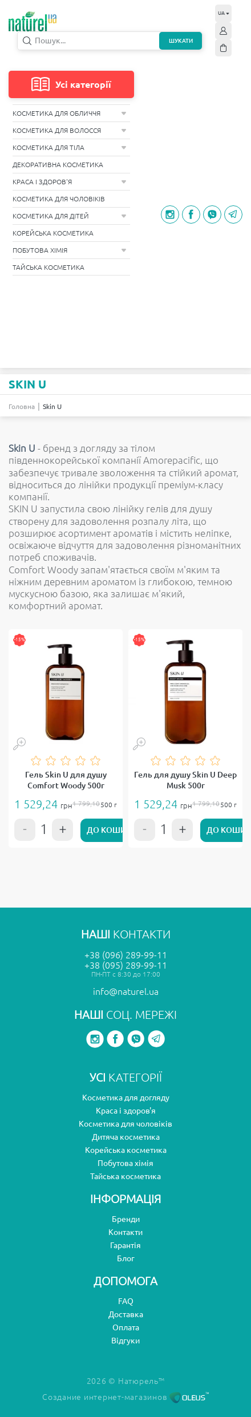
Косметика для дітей (70, 216)
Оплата (125, 1327)
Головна (22, 406)
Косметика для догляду (125, 1097)
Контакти (125, 1232)
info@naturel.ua (126, 991)
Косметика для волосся (70, 130)
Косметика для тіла (70, 147)
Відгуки (125, 1340)
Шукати (181, 41)
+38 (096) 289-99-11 (125, 955)
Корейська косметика (53, 233)
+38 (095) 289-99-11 (125, 965)
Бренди (126, 1219)
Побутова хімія (70, 250)
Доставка (125, 1314)
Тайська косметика (48, 267)
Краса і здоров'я (70, 181)
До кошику (111, 830)
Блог (126, 1258)
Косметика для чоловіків (59, 199)
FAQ (125, 1301)
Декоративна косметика (58, 164)
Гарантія (125, 1245)
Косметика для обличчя (70, 113)
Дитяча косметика (126, 1136)
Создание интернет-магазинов (125, 1397)
